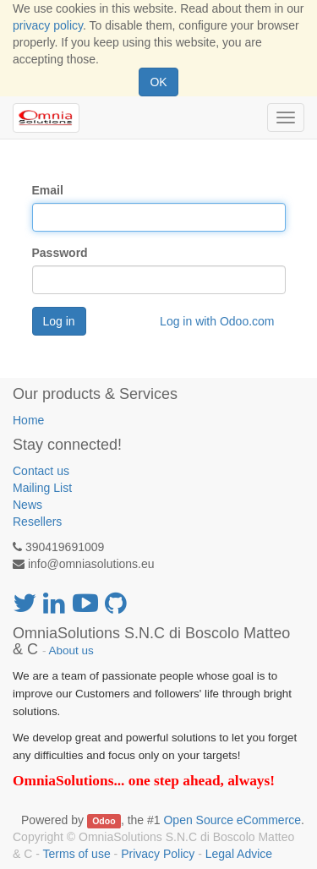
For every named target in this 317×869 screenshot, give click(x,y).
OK (158, 82)
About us (71, 650)
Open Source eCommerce (232, 820)
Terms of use (77, 854)
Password (60, 253)
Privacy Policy (157, 854)
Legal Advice (238, 854)
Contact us (41, 471)
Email (47, 190)
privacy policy (48, 25)
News (27, 504)
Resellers (37, 521)
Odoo (103, 821)
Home (28, 420)
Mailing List (42, 488)
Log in (59, 321)
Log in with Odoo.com (217, 321)
